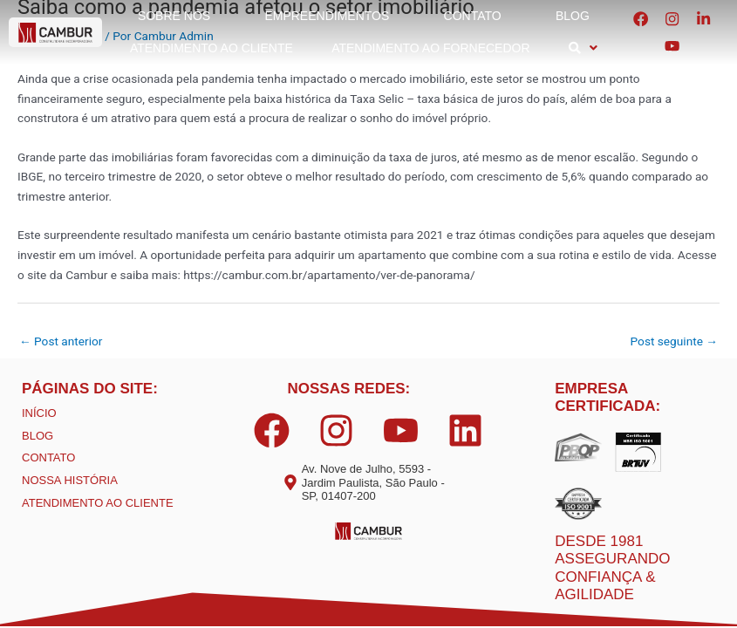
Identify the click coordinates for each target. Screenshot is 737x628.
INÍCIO (39, 413)
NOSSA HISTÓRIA (70, 480)
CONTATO (48, 457)
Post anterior (60, 341)
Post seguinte (674, 341)
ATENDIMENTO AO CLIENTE (98, 502)
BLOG (37, 435)
